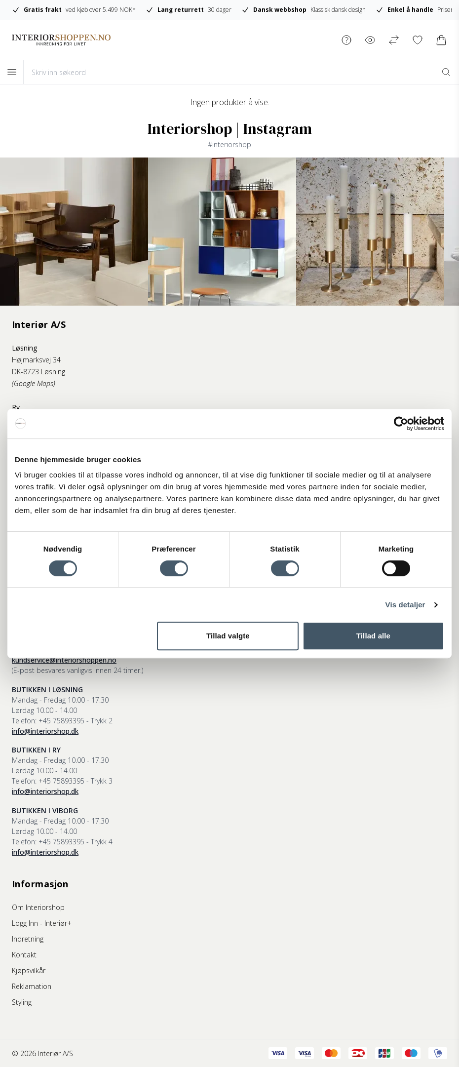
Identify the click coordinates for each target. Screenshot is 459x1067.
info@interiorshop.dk (45, 731)
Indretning (27, 939)
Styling (22, 1002)
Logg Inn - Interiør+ (42, 923)
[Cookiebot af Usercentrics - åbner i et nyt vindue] (401, 423)
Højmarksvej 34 (36, 359)
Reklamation (31, 986)
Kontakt (24, 954)
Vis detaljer (405, 604)
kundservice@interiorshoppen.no (64, 660)
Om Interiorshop (38, 907)
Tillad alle (373, 636)
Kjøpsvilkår (28, 970)
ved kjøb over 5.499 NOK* (74, 9)
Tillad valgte (228, 636)
